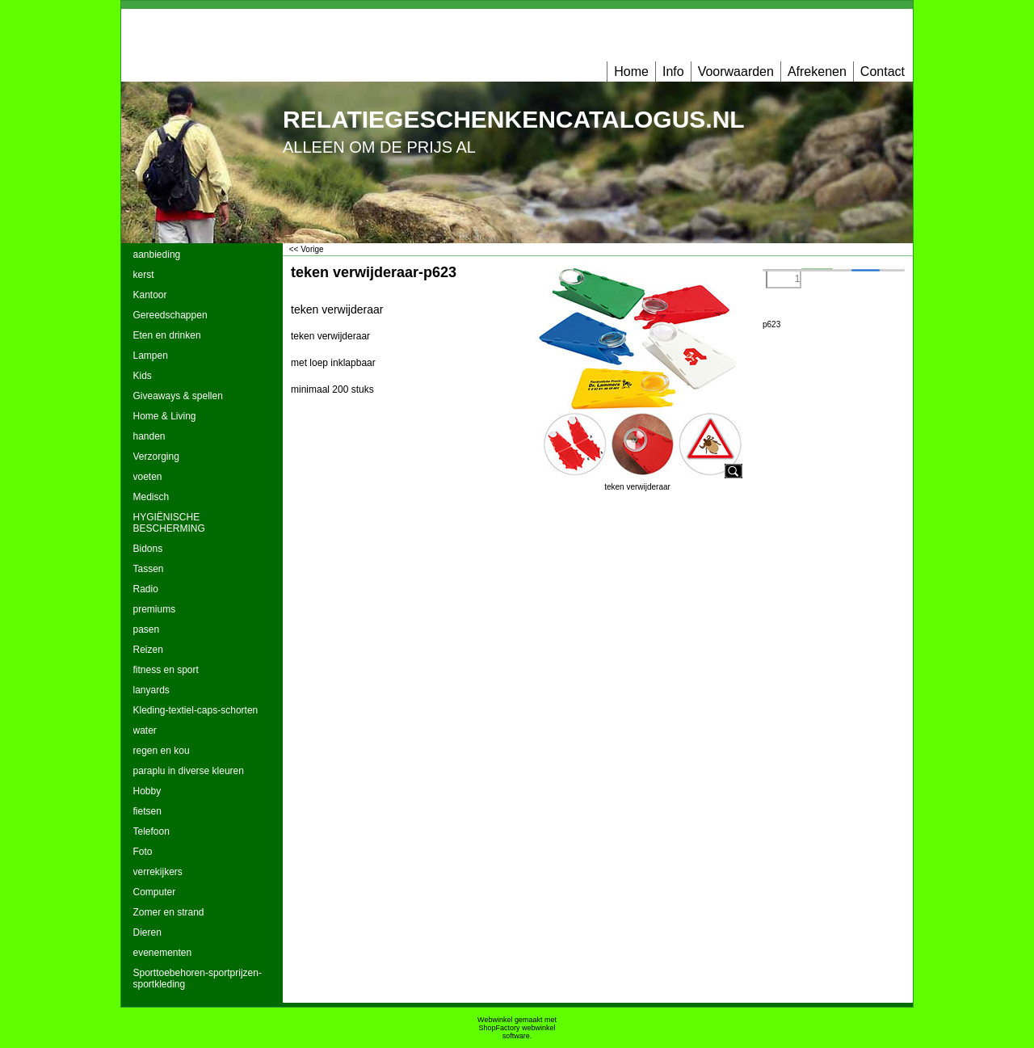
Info (673, 71)
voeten (147, 476)
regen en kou (161, 750)
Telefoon (151, 831)
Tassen (148, 569)
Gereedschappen (170, 315)
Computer (154, 892)
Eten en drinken (167, 335)
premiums (154, 609)
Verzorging (156, 456)
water (145, 730)
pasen (146, 629)
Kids (142, 375)
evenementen (162, 952)
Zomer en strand (168, 912)
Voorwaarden (736, 71)
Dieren (147, 932)
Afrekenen (817, 71)
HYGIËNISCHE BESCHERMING (169, 522)
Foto (143, 851)
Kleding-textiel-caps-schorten (195, 710)
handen (149, 436)
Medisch (151, 497)
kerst (143, 274)
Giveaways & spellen (178, 396)
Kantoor (150, 295)
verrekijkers (158, 872)
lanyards (151, 690)
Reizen (148, 649)
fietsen (147, 811)
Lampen (150, 355)
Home (631, 71)
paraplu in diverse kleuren (188, 771)
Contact (882, 71)
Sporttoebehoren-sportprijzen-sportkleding (197, 978)
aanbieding (157, 254)
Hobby (147, 791)
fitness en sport (166, 670)
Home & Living (164, 416)
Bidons (148, 548)
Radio (145, 589)
